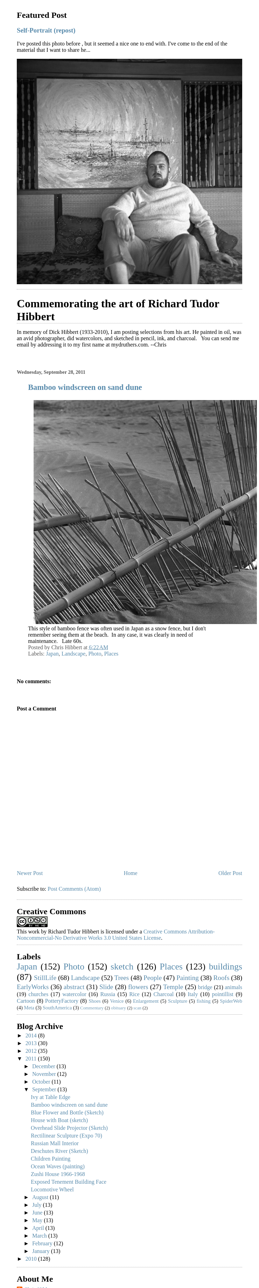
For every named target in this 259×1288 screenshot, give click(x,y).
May (38, 1220)
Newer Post (30, 873)
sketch (122, 966)
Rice (134, 994)
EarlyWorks (33, 986)
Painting (187, 977)
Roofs (222, 977)
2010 (32, 1259)
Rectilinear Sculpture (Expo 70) (66, 1136)
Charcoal (163, 994)
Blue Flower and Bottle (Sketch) (67, 1112)
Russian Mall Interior (55, 1143)
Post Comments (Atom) (74, 889)
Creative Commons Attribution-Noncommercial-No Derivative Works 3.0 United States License (116, 935)
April (39, 1228)
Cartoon (26, 1001)
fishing (204, 1001)
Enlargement (146, 1001)
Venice (117, 1001)
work (34, 931)
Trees (121, 977)
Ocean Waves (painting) (58, 1166)
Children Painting (50, 1159)
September (44, 1089)
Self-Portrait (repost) (46, 30)
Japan (52, 654)
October (42, 1082)
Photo (94, 654)
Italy (193, 994)
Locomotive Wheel (52, 1189)
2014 (32, 1035)
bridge (205, 987)
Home (131, 873)
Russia (107, 994)
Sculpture (177, 1001)
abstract (74, 986)
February (43, 1243)
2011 (32, 1059)
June (38, 1213)
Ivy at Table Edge (50, 1097)
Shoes (94, 1001)
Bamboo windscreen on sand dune (85, 387)
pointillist (222, 994)
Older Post (230, 873)
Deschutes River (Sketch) (59, 1151)
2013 (32, 1043)
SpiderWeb (231, 1001)
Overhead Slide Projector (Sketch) (69, 1128)
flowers (138, 986)
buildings (225, 966)
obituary (118, 1008)
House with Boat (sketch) (59, 1120)
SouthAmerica (57, 1007)
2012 (32, 1051)
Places (111, 654)
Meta (29, 1007)
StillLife (45, 977)
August (41, 1197)
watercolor (74, 994)
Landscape (73, 654)
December (44, 1066)
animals (233, 987)
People (153, 977)
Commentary (92, 1008)
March (40, 1236)
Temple (173, 986)
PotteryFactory (61, 1001)
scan (137, 1008)
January (41, 1251)
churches (38, 994)
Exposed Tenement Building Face (68, 1182)
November (44, 1074)
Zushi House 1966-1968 (58, 1174)
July (37, 1205)
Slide (106, 986)
